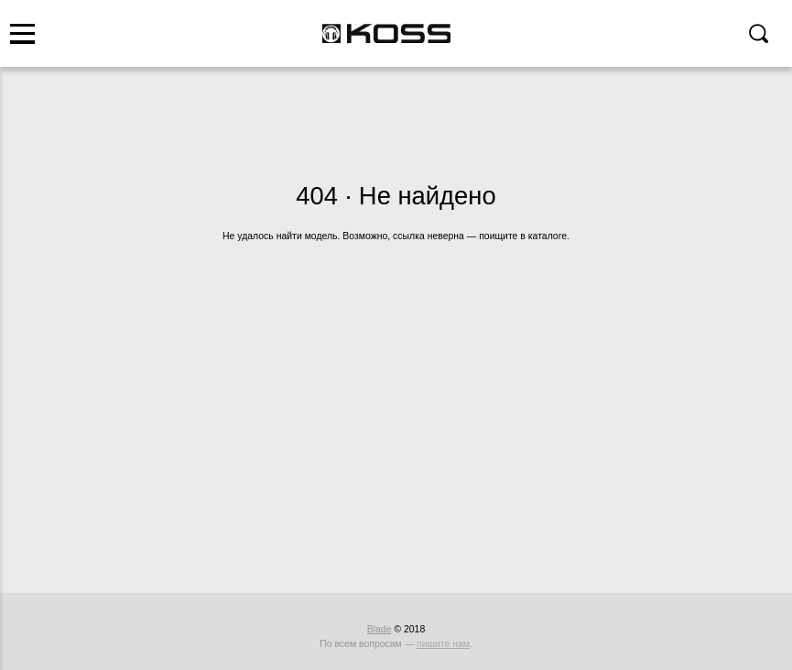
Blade (379, 629)
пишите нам (443, 644)
